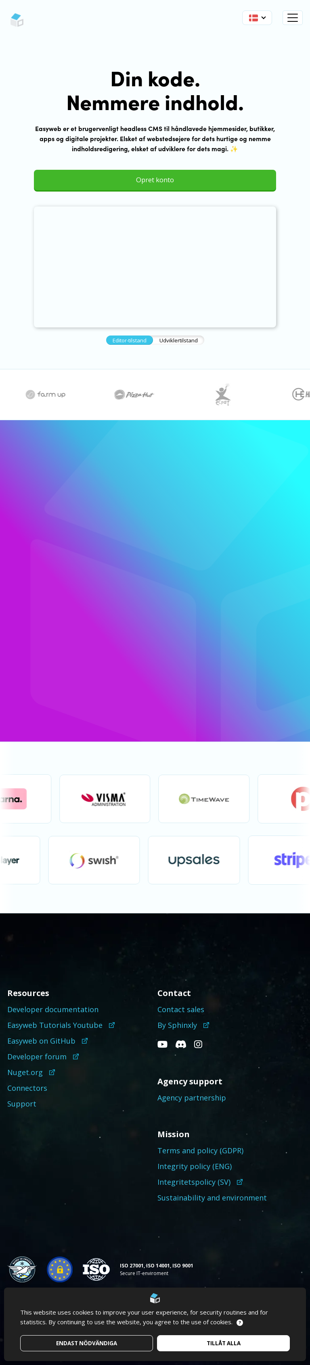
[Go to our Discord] (184, 1045)
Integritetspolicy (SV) (193, 1182)
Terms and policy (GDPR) (200, 1150)
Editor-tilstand (130, 340)
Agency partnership (191, 1097)
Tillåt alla (224, 1343)
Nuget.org (25, 1072)
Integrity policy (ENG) (194, 1166)
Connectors (27, 1088)
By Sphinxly (177, 1025)
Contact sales (180, 1009)
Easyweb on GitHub (41, 1041)
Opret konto (155, 179)
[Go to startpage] (17, 20)
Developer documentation (52, 1009)
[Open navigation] (293, 17)
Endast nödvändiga (86, 1343)
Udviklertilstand (178, 340)
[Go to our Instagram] (201, 1045)
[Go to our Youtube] (165, 1045)
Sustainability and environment (212, 1197)
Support (21, 1104)
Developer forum (37, 1056)
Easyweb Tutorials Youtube (55, 1025)
